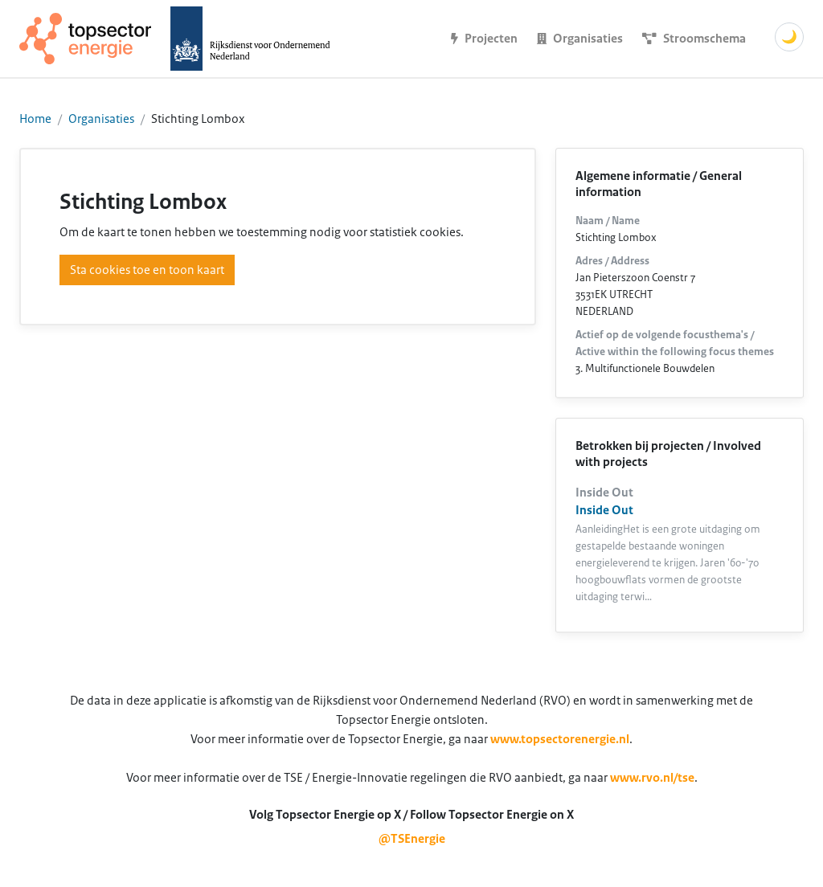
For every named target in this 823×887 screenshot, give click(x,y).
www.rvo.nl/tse (652, 777)
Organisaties (101, 118)
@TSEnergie (412, 838)
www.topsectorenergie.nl (559, 739)
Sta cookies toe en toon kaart (147, 270)
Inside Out (604, 510)
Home (35, 118)
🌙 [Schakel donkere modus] (789, 37)
